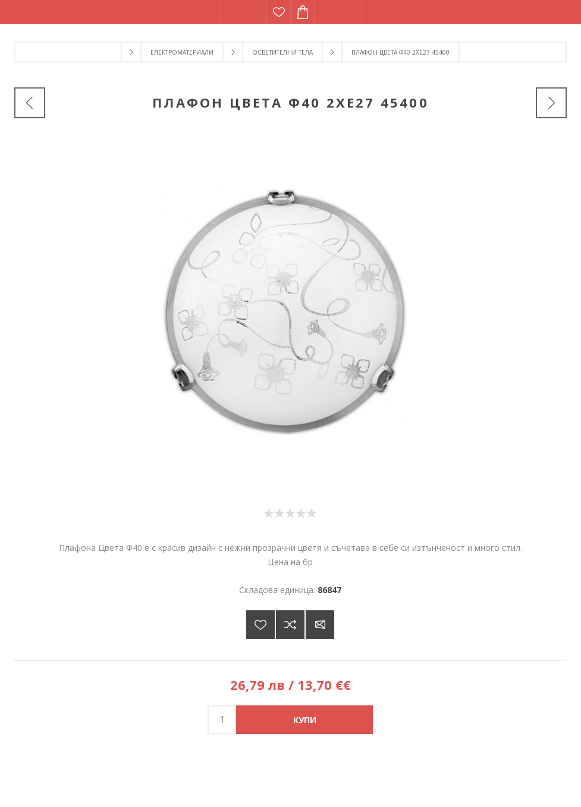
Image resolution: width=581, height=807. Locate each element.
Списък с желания (279, 12)
